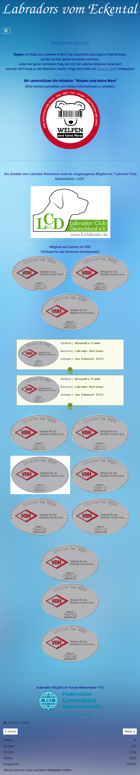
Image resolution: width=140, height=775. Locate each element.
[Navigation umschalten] (6, 31)
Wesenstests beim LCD (70, 43)
